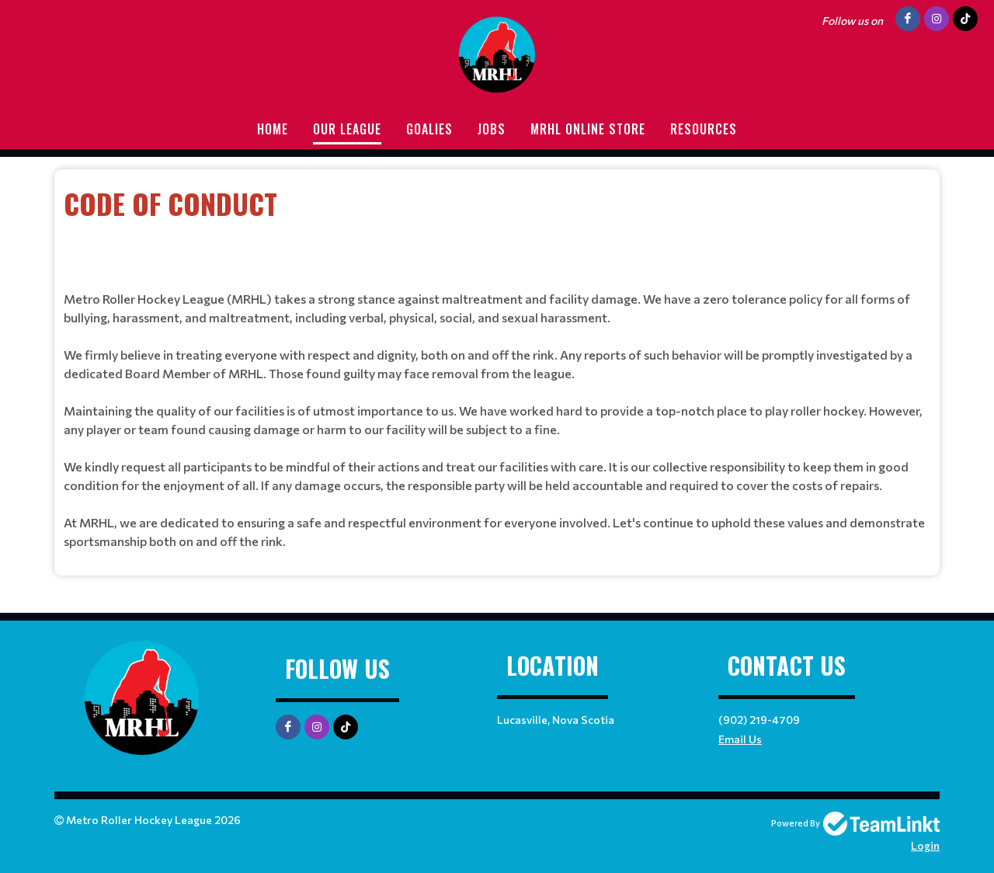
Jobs (492, 129)
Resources (703, 129)
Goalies (429, 129)
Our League (347, 129)
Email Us (740, 739)
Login (925, 845)
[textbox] (497, 224)
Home (272, 129)
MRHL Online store (587, 129)
